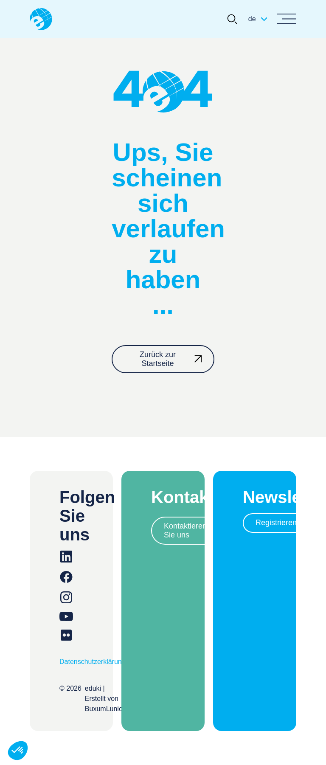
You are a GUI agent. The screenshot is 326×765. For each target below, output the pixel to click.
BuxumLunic (103, 708)
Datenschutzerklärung (92, 661)
